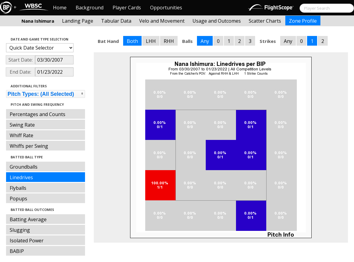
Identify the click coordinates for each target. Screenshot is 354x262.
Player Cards (127, 7)
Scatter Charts (265, 21)
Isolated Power (27, 240)
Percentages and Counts (37, 114)
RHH (169, 41)
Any (205, 41)
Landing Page (77, 21)
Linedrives (21, 177)
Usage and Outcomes (216, 21)
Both (132, 41)
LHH (151, 41)
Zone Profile (303, 21)
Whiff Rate (21, 135)
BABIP (17, 251)
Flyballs (18, 188)
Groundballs (24, 166)
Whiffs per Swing (29, 146)
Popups (18, 198)
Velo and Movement (162, 21)
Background (89, 7)
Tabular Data (116, 21)
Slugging (20, 230)
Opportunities (166, 7)
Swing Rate (22, 124)
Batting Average (28, 219)
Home (60, 7)
